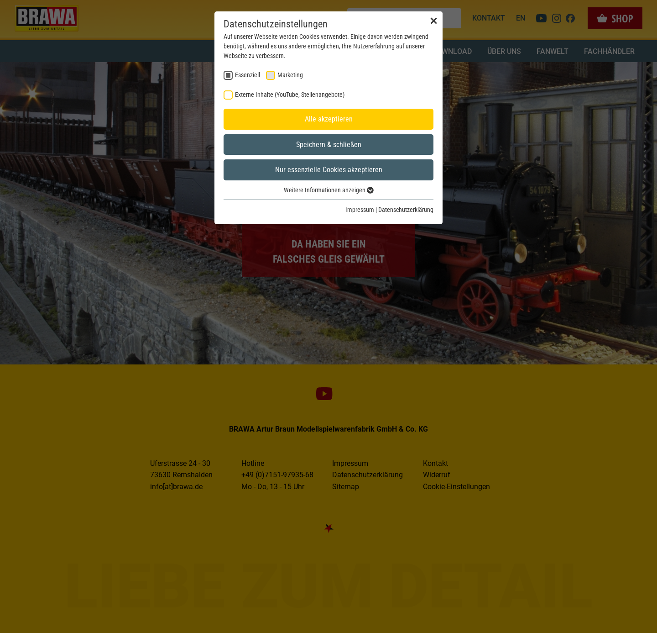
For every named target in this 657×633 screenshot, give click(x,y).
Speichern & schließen (328, 144)
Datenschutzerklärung (405, 209)
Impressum (359, 209)
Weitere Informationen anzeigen (329, 190)
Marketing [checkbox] (290, 75)
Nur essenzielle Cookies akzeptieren (328, 169)
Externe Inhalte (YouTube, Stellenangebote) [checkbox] (289, 94)
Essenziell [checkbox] (247, 75)
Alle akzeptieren (329, 119)
